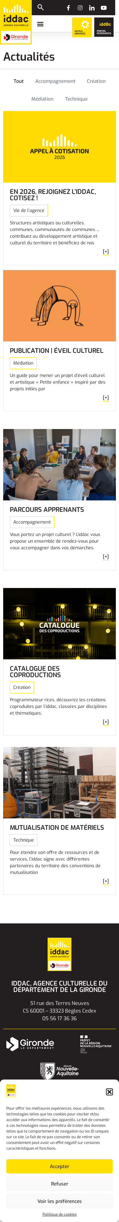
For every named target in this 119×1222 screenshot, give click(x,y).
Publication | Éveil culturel (56, 351)
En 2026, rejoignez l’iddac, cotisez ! (53, 195)
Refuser (59, 1184)
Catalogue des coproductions (35, 671)
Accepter (59, 1166)
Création (96, 81)
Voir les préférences (59, 1201)
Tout (19, 81)
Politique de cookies (60, 1214)
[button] (109, 1092)
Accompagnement (55, 81)
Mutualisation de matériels (57, 827)
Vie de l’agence (28, 211)
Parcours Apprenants (47, 509)
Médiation (42, 99)
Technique (76, 99)
